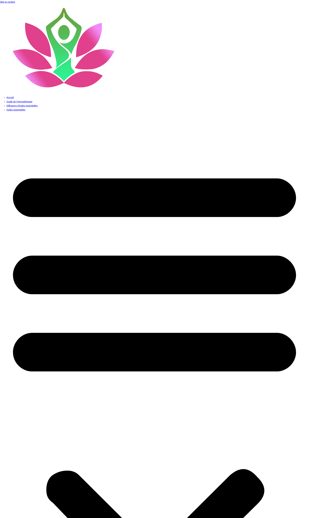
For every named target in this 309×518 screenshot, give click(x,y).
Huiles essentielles (16, 109)
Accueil (10, 97)
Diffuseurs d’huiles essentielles (22, 105)
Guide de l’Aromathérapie (19, 101)
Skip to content (7, 2)
